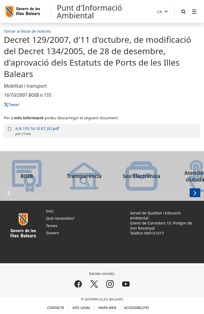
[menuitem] (194, 11)
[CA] (162, 11)
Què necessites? (60, 218)
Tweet (13, 104)
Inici (49, 211)
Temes (52, 225)
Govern (52, 232)
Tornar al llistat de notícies (27, 31)
